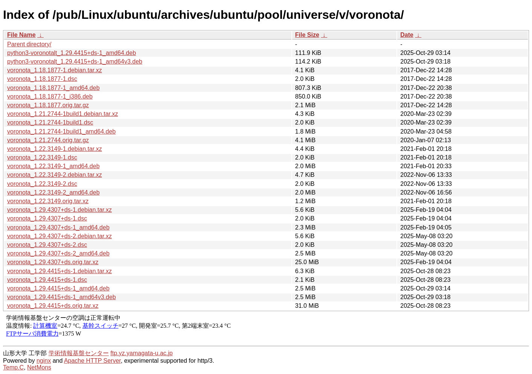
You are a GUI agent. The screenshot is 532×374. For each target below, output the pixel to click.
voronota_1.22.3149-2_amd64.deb (53, 192)
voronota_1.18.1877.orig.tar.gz (48, 105)
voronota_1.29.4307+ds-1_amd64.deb (58, 227)
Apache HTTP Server (92, 360)
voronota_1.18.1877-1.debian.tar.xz (54, 70)
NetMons (39, 367)
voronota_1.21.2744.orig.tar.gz (48, 140)
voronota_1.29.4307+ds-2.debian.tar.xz (59, 236)
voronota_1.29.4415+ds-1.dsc (47, 280)
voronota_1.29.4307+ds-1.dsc (47, 218)
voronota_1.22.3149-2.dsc (42, 184)
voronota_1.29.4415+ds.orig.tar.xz (52, 306)
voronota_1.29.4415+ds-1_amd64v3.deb (61, 297)
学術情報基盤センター (79, 353)
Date (406, 35)
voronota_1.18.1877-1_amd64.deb (53, 88)
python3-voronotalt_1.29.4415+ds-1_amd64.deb (71, 53)
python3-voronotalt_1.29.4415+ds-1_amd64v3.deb (74, 61)
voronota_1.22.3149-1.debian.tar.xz (54, 149)
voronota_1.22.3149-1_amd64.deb (53, 166)
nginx (44, 360)
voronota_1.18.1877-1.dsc (42, 79)
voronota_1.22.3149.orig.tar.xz (47, 201)
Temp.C (13, 367)
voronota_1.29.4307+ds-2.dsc (47, 245)
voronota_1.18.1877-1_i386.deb (50, 96)
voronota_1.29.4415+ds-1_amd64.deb (58, 288)
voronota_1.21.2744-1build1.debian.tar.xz (62, 114)
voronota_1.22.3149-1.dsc (42, 157)
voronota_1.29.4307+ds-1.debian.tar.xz (59, 210)
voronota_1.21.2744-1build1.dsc (50, 122)
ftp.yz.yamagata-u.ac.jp (141, 353)
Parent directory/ (29, 44)
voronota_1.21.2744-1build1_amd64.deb (61, 131)
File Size (307, 35)
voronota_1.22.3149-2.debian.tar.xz (54, 175)
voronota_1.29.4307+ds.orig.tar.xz (52, 262)
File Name (21, 35)
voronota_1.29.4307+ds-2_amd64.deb (58, 253)
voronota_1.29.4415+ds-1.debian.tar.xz (59, 271)
